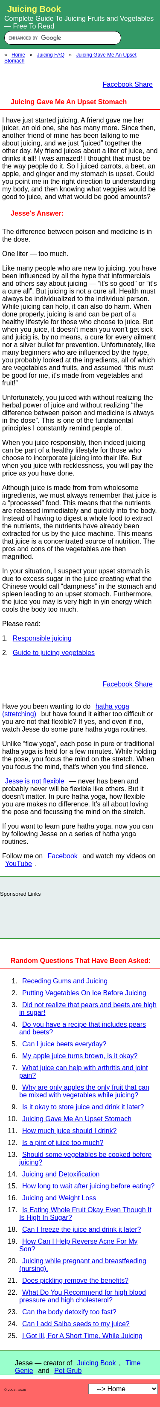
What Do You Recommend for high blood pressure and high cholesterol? (82, 1296)
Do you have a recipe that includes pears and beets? (82, 1028)
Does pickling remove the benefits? (75, 1280)
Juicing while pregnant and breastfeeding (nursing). (82, 1264)
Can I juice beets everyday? (64, 1044)
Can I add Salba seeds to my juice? (76, 1323)
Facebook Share (128, 84)
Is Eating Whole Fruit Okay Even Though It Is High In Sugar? (85, 1213)
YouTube (18, 863)
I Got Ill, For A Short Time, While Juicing (82, 1335)
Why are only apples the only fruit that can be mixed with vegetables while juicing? (84, 1091)
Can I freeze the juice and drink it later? (81, 1229)
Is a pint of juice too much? (62, 1142)
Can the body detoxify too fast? (69, 1312)
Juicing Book (96, 1363)
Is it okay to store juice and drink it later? (83, 1107)
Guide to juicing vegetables (54, 652)
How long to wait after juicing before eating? (88, 1186)
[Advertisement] (80, 915)
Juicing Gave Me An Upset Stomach (76, 1118)
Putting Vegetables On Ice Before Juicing (84, 993)
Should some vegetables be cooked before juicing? (85, 1158)
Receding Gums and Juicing (65, 981)
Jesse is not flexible (34, 781)
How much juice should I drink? (69, 1130)
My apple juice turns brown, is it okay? (79, 1056)
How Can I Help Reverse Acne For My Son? (78, 1245)
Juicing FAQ (50, 55)
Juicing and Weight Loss (59, 1198)
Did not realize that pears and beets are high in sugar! (88, 1008)
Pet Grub (67, 1370)
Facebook (63, 856)
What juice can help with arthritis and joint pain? (83, 1071)
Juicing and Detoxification (60, 1174)
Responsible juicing (42, 638)
